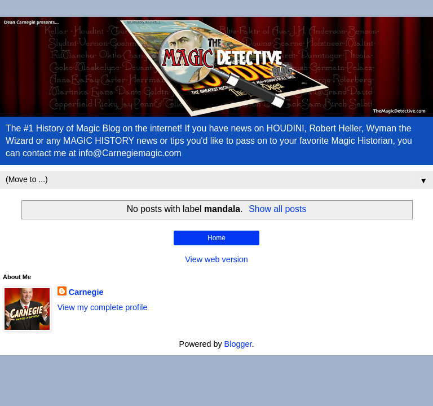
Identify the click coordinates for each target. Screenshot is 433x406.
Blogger (238, 343)
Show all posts (277, 209)
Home (216, 238)
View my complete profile (103, 307)
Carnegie (86, 292)
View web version (216, 259)
